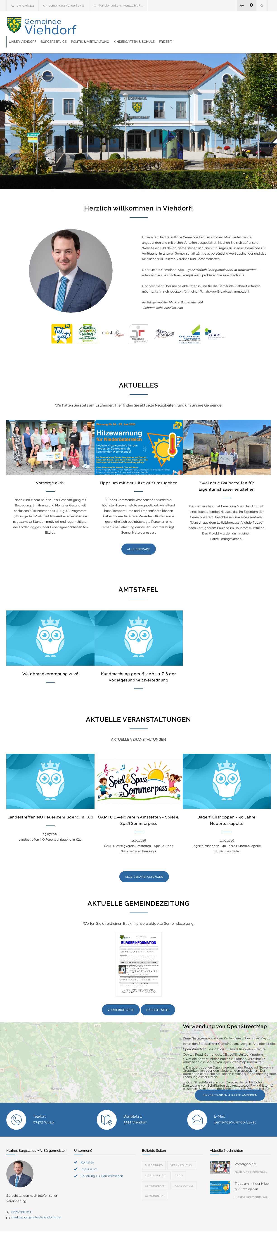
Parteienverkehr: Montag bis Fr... (121, 5)
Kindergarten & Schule (206, 26)
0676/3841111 (21, 1200)
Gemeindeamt (155, 1174)
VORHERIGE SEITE (121, 998)
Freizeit (238, 26)
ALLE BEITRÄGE (138, 537)
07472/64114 (25, 5)
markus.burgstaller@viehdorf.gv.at (36, 1206)
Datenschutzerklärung (197, 1229)
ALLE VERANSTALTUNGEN (144, 865)
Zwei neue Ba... (156, 1164)
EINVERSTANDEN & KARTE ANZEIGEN (230, 1083)
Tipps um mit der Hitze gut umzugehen (138, 471)
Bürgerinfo (154, 1154)
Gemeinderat (155, 1184)
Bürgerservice (126, 26)
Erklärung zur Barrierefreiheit (102, 1164)
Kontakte (87, 1151)
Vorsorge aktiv (50, 471)
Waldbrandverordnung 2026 (50, 662)
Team (179, 1164)
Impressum (89, 1158)
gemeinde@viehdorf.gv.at (66, 5)
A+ (242, 5)
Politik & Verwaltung (162, 26)
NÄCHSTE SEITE (157, 998)
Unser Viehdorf (95, 26)
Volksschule (183, 1174)
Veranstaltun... (182, 1154)
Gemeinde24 (100, 1229)
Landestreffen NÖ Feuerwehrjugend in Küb (50, 806)
